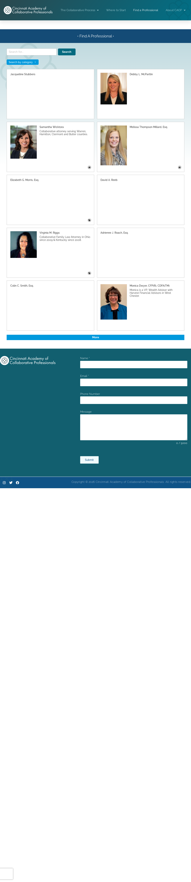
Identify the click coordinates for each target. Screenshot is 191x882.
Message (86, 411)
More (95, 337)
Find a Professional (145, 10)
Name (85, 358)
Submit (89, 459)
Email (84, 376)
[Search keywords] (32, 52)
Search (66, 52)
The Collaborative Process (80, 10)
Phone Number (90, 394)
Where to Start (116, 10)
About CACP (175, 10)
